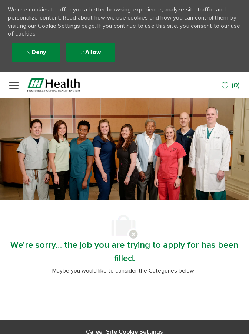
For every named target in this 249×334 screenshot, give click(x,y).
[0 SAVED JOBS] (231, 85)
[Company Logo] (63, 85)
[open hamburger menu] (14, 85)
